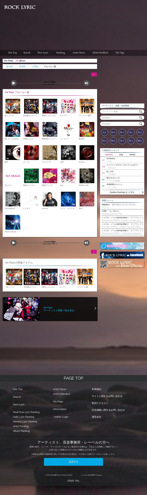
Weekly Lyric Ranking (25, 421)
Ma (113, 141)
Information (59, 409)
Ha (104, 141)
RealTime (109, 155)
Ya (122, 141)
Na (140, 132)
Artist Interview (61, 393)
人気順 (35, 66)
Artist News (59, 389)
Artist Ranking (20, 426)
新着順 (22, 66)
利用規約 (96, 389)
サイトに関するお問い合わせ (107, 396)
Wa (140, 141)
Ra (131, 141)
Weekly (132, 155)
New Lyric (18, 404)
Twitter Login (60, 416)
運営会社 (96, 416)
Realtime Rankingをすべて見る (122, 192)
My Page (58, 401)
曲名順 (9, 66)
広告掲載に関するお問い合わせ (108, 410)
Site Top (18, 389)
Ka (113, 132)
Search (17, 396)
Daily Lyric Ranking (23, 416)
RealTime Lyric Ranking (26, 412)
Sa (122, 132)
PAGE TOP (73, 378)
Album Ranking (21, 430)
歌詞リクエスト (100, 403)
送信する (73, 461)
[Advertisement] (92, 23)
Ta (131, 132)
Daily (121, 155)
